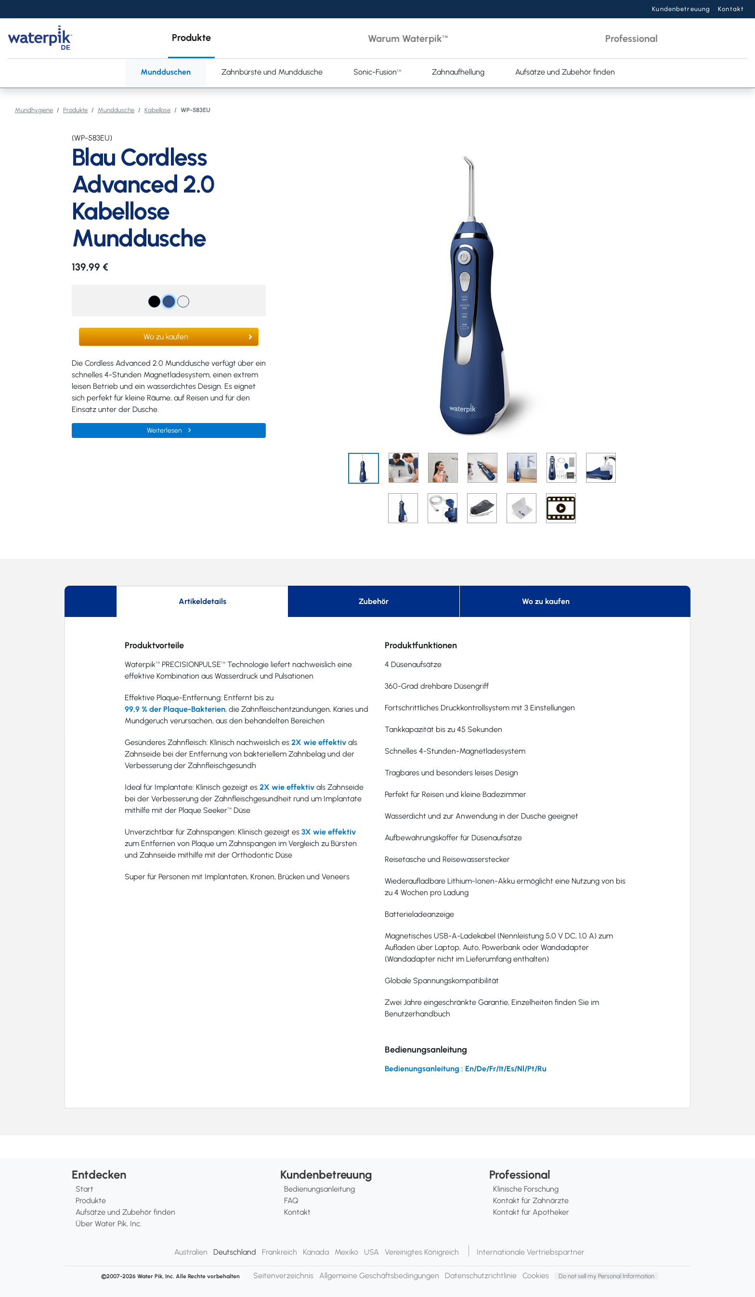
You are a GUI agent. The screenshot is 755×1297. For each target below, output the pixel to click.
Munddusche (116, 110)
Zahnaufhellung (458, 72)
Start (84, 1189)
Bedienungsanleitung (319, 1189)
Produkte (75, 110)
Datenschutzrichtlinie (481, 1275)
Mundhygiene (34, 110)
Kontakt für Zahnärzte (531, 1200)
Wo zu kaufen (165, 336)
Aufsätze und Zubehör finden (565, 72)
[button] (191, 38)
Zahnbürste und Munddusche (272, 72)
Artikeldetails (202, 601)
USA (371, 1252)
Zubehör (374, 601)
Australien (191, 1252)
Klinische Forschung (526, 1189)
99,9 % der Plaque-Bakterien (175, 709)
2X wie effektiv (318, 742)
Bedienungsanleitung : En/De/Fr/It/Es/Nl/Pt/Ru (466, 1068)
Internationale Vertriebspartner (531, 1252)
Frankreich (279, 1252)
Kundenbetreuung (681, 9)
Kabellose (157, 110)
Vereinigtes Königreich (422, 1252)
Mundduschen (166, 72)
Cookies (535, 1275)
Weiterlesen (165, 430)
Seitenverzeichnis (283, 1275)
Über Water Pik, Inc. (109, 1223)
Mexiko (346, 1252)
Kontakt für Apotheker (531, 1212)
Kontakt (731, 9)
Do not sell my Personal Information (606, 1276)
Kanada (316, 1252)
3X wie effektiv (328, 831)
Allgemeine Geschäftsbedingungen (379, 1275)
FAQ (291, 1200)
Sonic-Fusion (377, 72)
